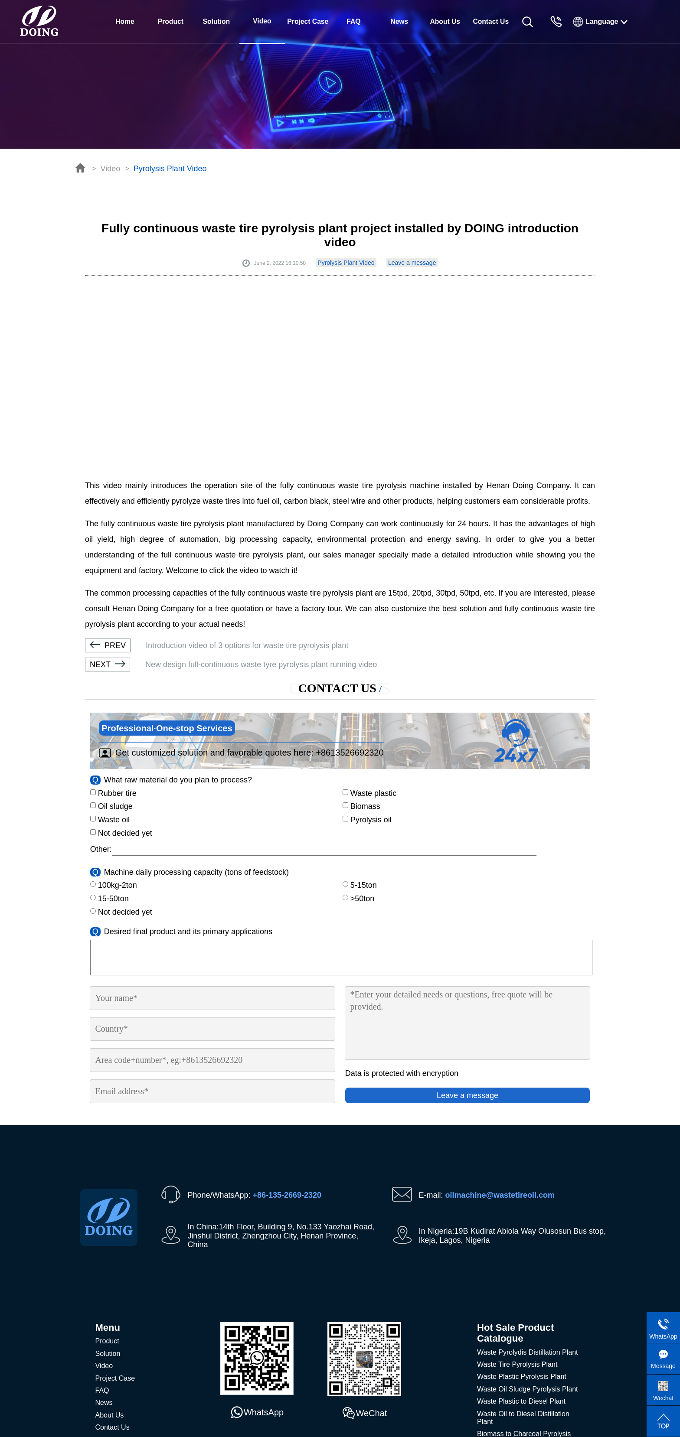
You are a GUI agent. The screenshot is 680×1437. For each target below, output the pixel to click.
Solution (216, 21)
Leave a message (412, 262)
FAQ (353, 21)
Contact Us (491, 21)
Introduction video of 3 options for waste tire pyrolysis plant (216, 645)
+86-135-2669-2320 (286, 1195)
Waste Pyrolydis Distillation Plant (527, 1352)
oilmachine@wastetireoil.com (500, 1195)
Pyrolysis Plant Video (170, 168)
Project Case (307, 21)
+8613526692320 (349, 752)
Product (170, 21)
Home (124, 21)
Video (111, 168)
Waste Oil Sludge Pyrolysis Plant (527, 1389)
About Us (445, 21)
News (399, 21)
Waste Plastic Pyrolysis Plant (521, 1376)
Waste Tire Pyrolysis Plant (517, 1364)
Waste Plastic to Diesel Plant (521, 1401)
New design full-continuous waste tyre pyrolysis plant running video (231, 664)
